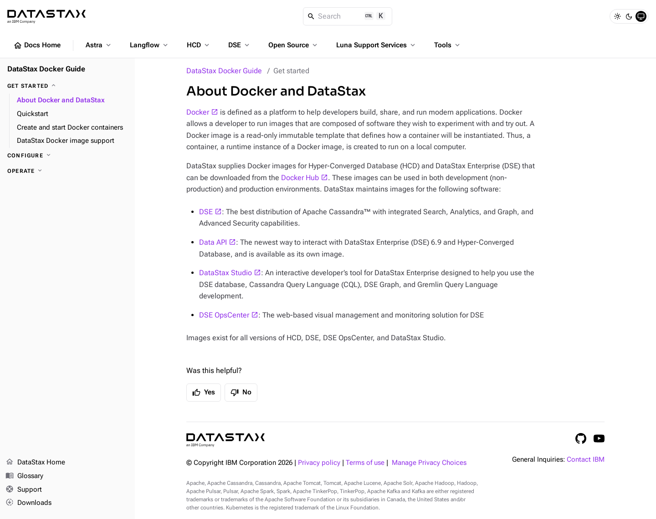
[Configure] (67, 155)
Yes (203, 392)
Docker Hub (300, 177)
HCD (199, 45)
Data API (213, 242)
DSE (239, 45)
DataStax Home (35, 463)
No (241, 392)
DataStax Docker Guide (224, 70)
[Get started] (67, 86)
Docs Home (37, 45)
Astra (99, 45)
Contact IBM (586, 460)
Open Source (293, 45)
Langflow (149, 45)
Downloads (28, 503)
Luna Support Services (376, 45)
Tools (447, 45)
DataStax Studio (225, 272)
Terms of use (365, 463)
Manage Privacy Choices (429, 463)
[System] (641, 16)
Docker (197, 112)
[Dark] (629, 16)
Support (23, 490)
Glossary (24, 476)
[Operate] (67, 171)
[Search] (348, 16)
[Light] (617, 16)
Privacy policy (319, 463)
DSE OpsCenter (224, 315)
